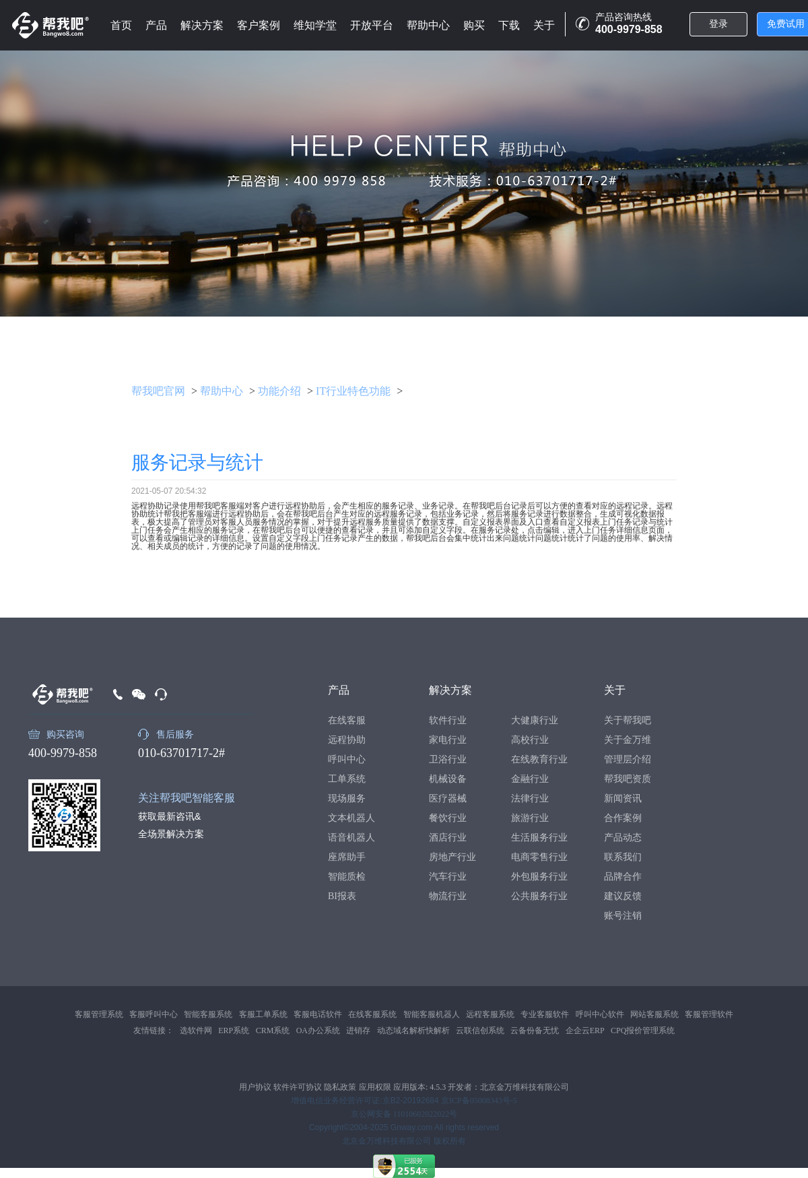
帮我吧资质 (627, 779)
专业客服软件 (544, 1014)
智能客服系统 (208, 1014)
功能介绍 (279, 391)
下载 (509, 25)
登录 (718, 24)
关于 (544, 25)
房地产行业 (452, 857)
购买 (474, 25)
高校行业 (530, 740)
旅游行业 (530, 818)
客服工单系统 (263, 1014)
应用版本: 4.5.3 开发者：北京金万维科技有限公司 (481, 1087)
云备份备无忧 (534, 1030)
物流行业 (448, 896)
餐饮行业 (448, 818)
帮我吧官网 (158, 391)
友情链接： (153, 1030)
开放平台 (371, 25)
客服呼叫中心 (153, 1014)
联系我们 (623, 857)
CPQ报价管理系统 (643, 1030)
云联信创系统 (480, 1030)
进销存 (358, 1030)
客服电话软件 (318, 1014)
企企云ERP (585, 1030)
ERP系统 (233, 1030)
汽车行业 (448, 877)
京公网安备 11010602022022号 (404, 1114)
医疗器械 (448, 798)
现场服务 (347, 798)
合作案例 (623, 818)
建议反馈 (623, 896)
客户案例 (258, 25)
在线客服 (347, 720)
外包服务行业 (539, 877)
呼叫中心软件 (600, 1014)
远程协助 (347, 740)
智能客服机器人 (431, 1014)
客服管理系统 (99, 1014)
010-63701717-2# (181, 752)
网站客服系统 (654, 1014)
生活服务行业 (539, 837)
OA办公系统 (318, 1030)
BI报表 (342, 896)
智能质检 (347, 877)
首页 (121, 25)
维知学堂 (315, 25)
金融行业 (530, 779)
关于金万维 (627, 740)
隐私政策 (340, 1087)
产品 (156, 25)
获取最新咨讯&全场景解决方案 (171, 825)
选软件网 (196, 1030)
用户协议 (255, 1087)
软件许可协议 (297, 1087)
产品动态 (623, 837)
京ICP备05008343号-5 (479, 1100)
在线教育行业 (539, 759)
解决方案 (202, 25)
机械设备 (448, 779)
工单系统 (347, 779)
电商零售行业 (539, 857)
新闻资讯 (623, 798)
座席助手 (347, 857)
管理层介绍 (627, 759)
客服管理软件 (709, 1014)
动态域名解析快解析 (413, 1030)
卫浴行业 (448, 759)
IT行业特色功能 (353, 391)
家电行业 (448, 740)
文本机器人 (351, 818)
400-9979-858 (62, 752)
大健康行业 (534, 720)
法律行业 (530, 798)
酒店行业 (448, 837)
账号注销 (623, 916)
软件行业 (448, 720)
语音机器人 (351, 837)
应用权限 (375, 1087)
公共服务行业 (539, 896)
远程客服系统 (490, 1014)
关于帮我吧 (627, 720)
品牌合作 (623, 877)
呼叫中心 (347, 759)
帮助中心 (428, 25)
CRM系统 (273, 1030)
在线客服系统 (372, 1014)
